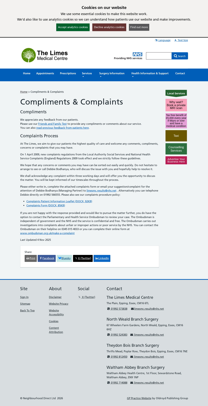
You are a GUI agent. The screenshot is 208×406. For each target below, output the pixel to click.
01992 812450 (117, 356)
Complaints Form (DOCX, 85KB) (45, 205)
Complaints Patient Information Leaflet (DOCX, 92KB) (59, 201)
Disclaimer (55, 297)
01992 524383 (117, 334)
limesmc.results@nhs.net (101, 190)
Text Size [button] (181, 40)
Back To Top (27, 310)
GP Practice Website (139, 398)
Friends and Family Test (52, 123)
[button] (87, 75)
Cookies (53, 321)
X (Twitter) (86, 297)
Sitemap (25, 303)
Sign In (24, 297)
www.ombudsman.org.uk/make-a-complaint (47, 233)
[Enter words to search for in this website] (159, 55)
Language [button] (163, 40)
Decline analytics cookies (109, 27)
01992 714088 (117, 382)
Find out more (139, 27)
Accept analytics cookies (73, 27)
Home (23, 91)
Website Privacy (58, 303)
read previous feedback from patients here (62, 127)
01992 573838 (117, 308)
